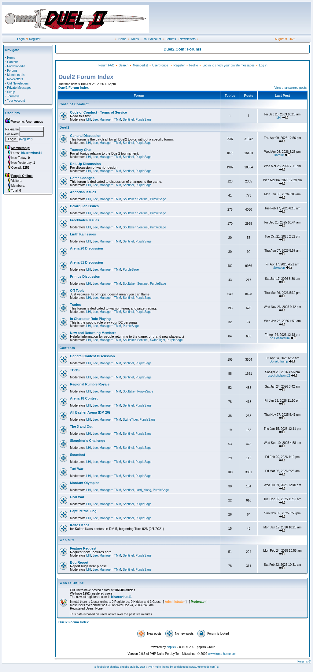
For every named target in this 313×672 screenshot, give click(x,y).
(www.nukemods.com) (202, 666)
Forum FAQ (106, 65)
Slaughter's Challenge (87, 440)
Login (20, 39)
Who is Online (72, 583)
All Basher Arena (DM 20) (90, 412)
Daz (142, 666)
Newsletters (187, 39)
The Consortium (279, 338)
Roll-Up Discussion (85, 164)
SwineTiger (157, 340)
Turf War (76, 469)
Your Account (152, 39)
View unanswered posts (290, 87)
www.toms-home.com (223, 653)
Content (12, 62)
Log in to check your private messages (228, 65)
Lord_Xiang (143, 490)
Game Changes (82, 178)
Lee (95, 119)
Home (122, 39)
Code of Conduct (74, 104)
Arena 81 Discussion (86, 262)
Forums (171, 39)
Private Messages (19, 87)
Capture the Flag (83, 511)
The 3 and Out (81, 426)
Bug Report (79, 562)
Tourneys (13, 96)
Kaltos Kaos (80, 525)
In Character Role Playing (90, 319)
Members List (16, 75)
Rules (135, 39)
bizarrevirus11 (121, 597)
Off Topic (77, 290)
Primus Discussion (85, 276)
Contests (67, 348)
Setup (11, 92)
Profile (193, 65)
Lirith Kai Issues (83, 234)
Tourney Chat (80, 150)
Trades (75, 304)
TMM (117, 119)
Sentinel (128, 119)
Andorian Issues (83, 192)
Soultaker (129, 199)
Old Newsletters (18, 83)
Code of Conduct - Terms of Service (98, 112)
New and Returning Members (93, 333)
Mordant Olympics (84, 483)
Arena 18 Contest (84, 398)
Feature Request (83, 548)
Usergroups (160, 65)
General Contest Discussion (92, 356)
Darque (279, 155)
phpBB (171, 647)
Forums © (304, 661)
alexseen (279, 267)
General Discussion (85, 135)
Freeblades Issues (84, 220)
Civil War (77, 497)
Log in (263, 65)
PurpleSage (143, 119)
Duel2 (64, 127)
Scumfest (77, 454)
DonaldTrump (279, 361)
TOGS (74, 370)
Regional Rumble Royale (89, 384)
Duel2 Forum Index (73, 87)
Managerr (106, 119)
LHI (88, 119)
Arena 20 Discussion (86, 248)
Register (34, 39)
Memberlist (140, 65)
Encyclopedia (16, 66)
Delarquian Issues (84, 206)
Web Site (67, 540)
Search (123, 65)
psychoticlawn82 (278, 375)
